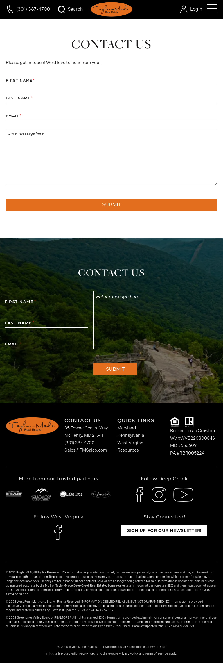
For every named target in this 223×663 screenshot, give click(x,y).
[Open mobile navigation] (212, 9)
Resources (128, 450)
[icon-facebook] (140, 494)
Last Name (19, 98)
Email (13, 116)
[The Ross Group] (14, 494)
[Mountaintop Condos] (41, 494)
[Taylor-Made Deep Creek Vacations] (101, 494)
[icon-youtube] (183, 495)
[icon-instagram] (159, 494)
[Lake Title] (72, 494)
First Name (20, 80)
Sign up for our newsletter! (164, 530)
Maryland (126, 428)
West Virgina (130, 442)
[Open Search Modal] (70, 9)
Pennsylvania (130, 435)
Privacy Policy (129, 653)
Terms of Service (156, 653)
